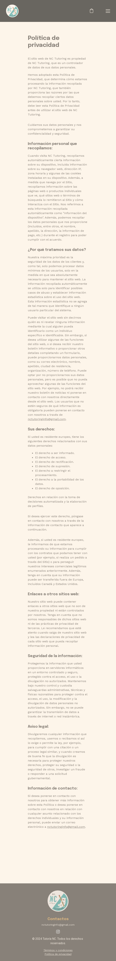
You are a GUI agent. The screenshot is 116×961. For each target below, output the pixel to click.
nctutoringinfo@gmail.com (47, 426)
